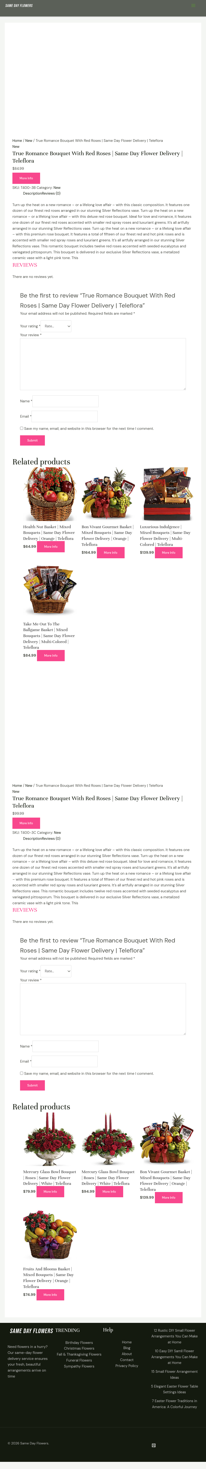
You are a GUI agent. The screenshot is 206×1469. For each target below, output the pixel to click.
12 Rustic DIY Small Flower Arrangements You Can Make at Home (174, 1343)
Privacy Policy (127, 1373)
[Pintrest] (154, 1452)
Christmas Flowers (79, 1355)
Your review (31, 337)
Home (17, 140)
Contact (127, 1367)
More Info (26, 178)
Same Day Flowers (34, 1450)
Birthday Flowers (79, 1349)
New (29, 140)
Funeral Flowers (79, 1367)
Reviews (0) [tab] (51, 193)
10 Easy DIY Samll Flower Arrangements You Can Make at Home (174, 1364)
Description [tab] (32, 193)
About (127, 1361)
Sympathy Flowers (79, 1373)
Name (26, 404)
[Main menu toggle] (193, 5)
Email (26, 419)
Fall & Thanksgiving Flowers (79, 1361)
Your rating (30, 327)
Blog (126, 1355)
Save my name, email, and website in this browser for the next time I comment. (89, 432)
